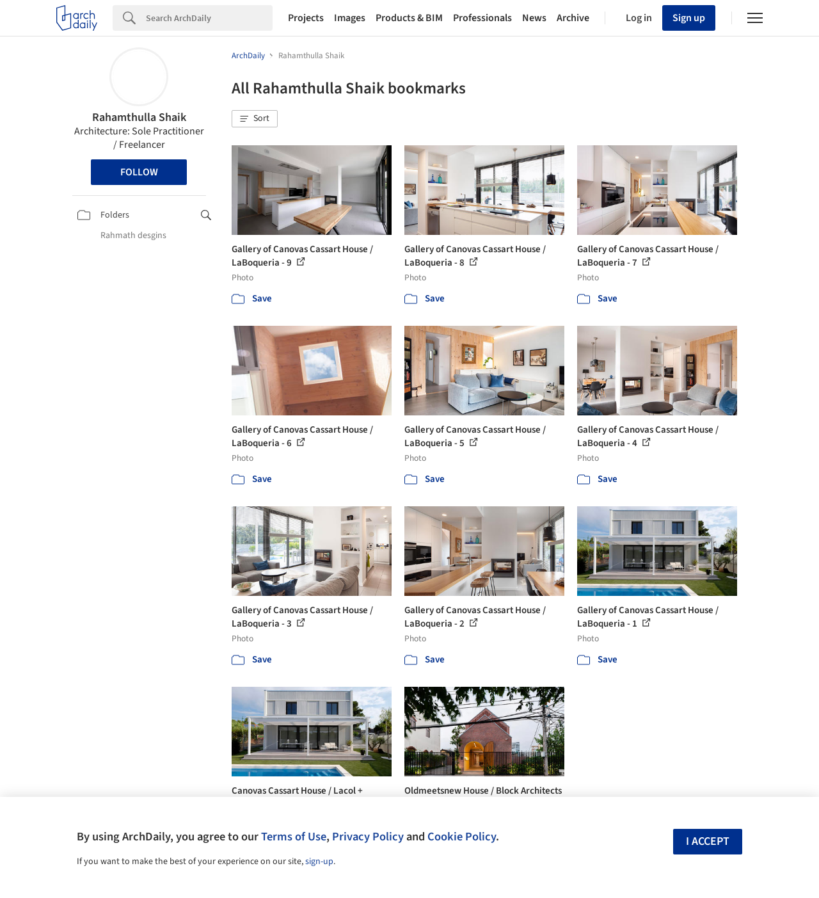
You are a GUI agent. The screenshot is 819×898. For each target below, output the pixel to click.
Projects (306, 18)
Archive (573, 18)
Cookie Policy (461, 836)
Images (349, 18)
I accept (707, 841)
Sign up (688, 18)
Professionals (482, 18)
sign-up (319, 861)
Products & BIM (409, 18)
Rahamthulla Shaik (139, 117)
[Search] (209, 18)
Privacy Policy (368, 836)
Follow (139, 172)
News (534, 18)
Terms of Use (293, 836)
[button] (255, 119)
